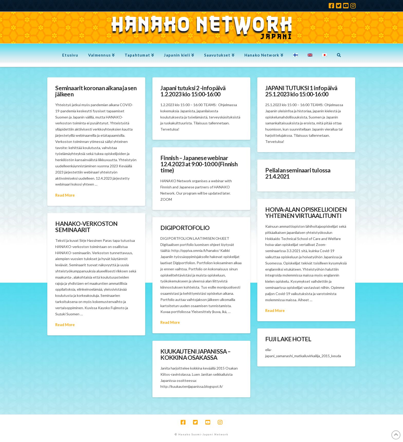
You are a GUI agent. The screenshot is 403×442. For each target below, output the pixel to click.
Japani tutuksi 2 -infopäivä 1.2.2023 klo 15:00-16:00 (192, 91)
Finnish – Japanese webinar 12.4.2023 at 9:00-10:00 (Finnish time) (198, 164)
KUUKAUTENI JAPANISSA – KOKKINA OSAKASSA (195, 354)
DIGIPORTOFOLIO (184, 227)
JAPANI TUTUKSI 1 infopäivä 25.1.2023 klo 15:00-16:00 (301, 91)
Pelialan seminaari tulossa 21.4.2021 (297, 173)
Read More (65, 195)
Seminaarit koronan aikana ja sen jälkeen (95, 91)
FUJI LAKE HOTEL (288, 339)
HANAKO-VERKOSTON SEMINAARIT (86, 226)
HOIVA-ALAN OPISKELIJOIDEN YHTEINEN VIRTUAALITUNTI (306, 212)
